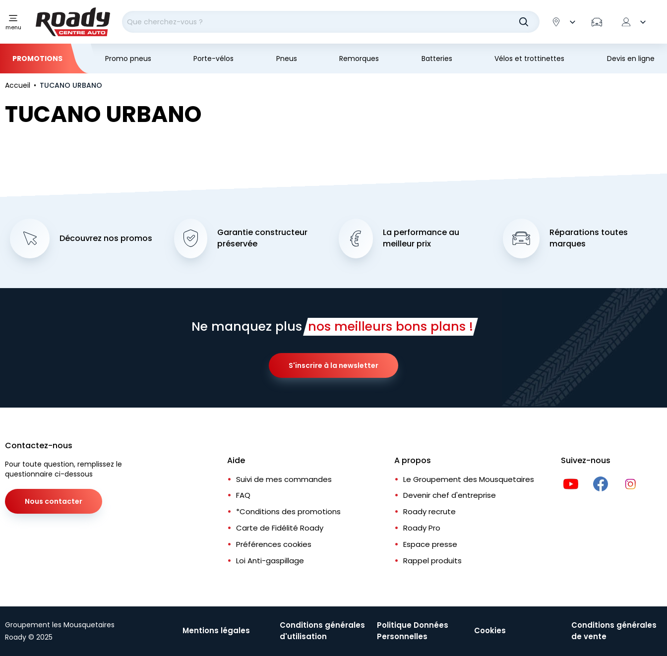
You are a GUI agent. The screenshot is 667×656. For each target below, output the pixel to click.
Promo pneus (128, 58)
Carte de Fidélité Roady (279, 528)
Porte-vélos (213, 58)
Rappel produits (432, 560)
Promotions (37, 58)
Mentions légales (216, 630)
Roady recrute (429, 511)
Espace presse (430, 544)
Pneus (286, 58)
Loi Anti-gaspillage (270, 560)
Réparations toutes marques (588, 238)
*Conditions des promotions (288, 511)
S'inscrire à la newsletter (333, 365)
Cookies (490, 630)
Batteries (437, 58)
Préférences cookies (273, 544)
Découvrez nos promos (106, 238)
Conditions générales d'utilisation (322, 631)
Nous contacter (53, 501)
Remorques (359, 58)
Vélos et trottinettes (529, 58)
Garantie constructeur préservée (262, 238)
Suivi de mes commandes (284, 479)
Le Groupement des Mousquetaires (468, 479)
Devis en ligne (631, 58)
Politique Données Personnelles (412, 631)
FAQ (243, 495)
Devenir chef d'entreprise (449, 495)
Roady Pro (421, 528)
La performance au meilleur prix (421, 238)
